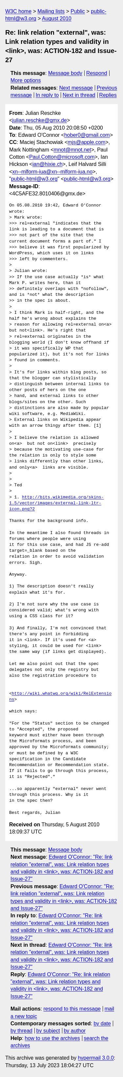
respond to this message (71, 1009)
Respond (96, 73)
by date (102, 1023)
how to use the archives (52, 1038)
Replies (107, 95)
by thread (21, 1030)
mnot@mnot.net (72, 150)
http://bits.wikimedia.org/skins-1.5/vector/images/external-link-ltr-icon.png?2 (56, 503)
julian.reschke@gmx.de (39, 120)
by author (75, 1030)
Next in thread (79, 95)
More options (25, 80)
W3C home (18, 11)
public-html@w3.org (34, 179)
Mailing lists (51, 11)
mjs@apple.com (86, 142)
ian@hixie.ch (47, 164)
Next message (76, 88)
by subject (48, 1030)
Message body (65, 73)
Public (78, 11)
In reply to (47, 95)
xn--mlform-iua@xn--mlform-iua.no (52, 171)
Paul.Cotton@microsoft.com (61, 157)
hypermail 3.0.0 (95, 1058)
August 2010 (57, 18)
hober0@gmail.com (87, 135)
